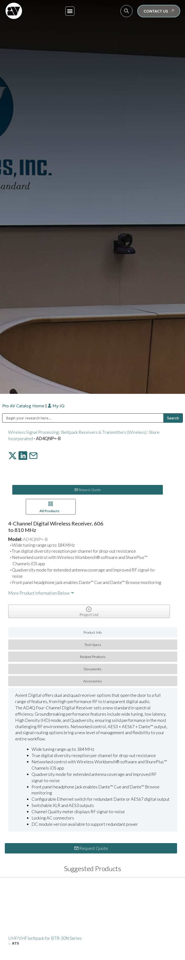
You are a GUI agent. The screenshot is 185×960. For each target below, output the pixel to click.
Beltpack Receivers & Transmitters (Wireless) (103, 432)
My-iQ (55, 406)
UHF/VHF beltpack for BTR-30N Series (45, 938)
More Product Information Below (41, 593)
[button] (69, 11)
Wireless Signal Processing (33, 432)
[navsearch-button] (126, 11)
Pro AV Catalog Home (23, 406)
